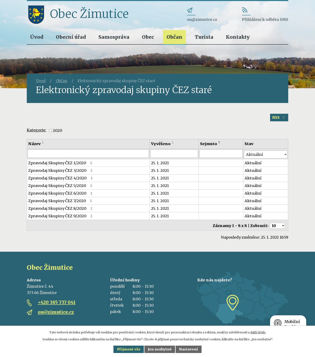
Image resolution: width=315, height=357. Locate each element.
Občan (174, 37)
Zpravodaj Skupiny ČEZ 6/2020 (61, 193)
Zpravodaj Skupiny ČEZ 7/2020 (61, 200)
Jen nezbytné (160, 349)
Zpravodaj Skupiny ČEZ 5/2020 (61, 185)
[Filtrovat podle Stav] (265, 154)
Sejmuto (208, 144)
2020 (57, 131)
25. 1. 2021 (160, 162)
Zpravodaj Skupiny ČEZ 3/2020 (61, 170)
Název (34, 144)
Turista (204, 37)
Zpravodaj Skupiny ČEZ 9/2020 (61, 216)
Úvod (36, 37)
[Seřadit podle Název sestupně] (43, 144)
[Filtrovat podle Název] (88, 154)
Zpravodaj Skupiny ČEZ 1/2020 (61, 162)
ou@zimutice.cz (56, 311)
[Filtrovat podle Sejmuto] (221, 154)
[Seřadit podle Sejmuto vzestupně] (219, 142)
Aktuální (253, 162)
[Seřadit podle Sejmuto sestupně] (219, 144)
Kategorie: (36, 131)
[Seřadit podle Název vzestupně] (43, 142)
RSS (279, 118)
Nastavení (188, 349)
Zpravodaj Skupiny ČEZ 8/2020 (61, 208)
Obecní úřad (71, 37)
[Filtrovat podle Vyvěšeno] (174, 154)
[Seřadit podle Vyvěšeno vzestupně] (173, 142)
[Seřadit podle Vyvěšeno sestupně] (173, 144)
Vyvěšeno (161, 144)
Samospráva (113, 37)
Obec (148, 37)
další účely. (258, 332)
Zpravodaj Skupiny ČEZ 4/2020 (61, 178)
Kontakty (238, 37)
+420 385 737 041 (56, 301)
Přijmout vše (128, 349)
